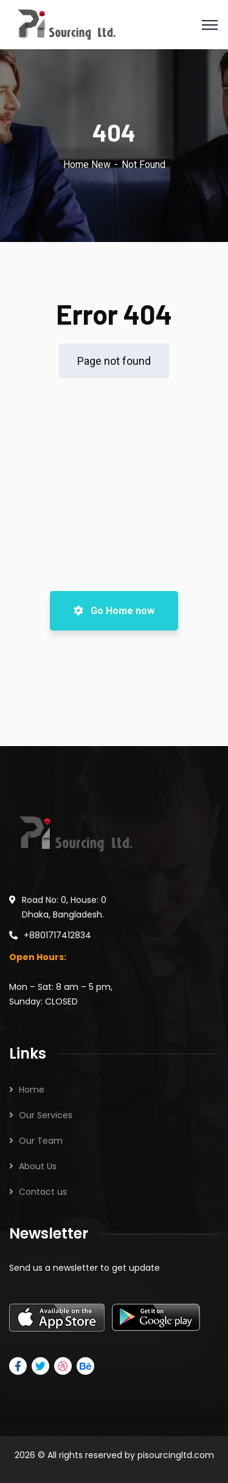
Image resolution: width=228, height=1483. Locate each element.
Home (31, 1090)
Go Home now (114, 611)
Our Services (45, 1115)
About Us (38, 1166)
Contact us (43, 1192)
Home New (87, 164)
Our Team (41, 1141)
